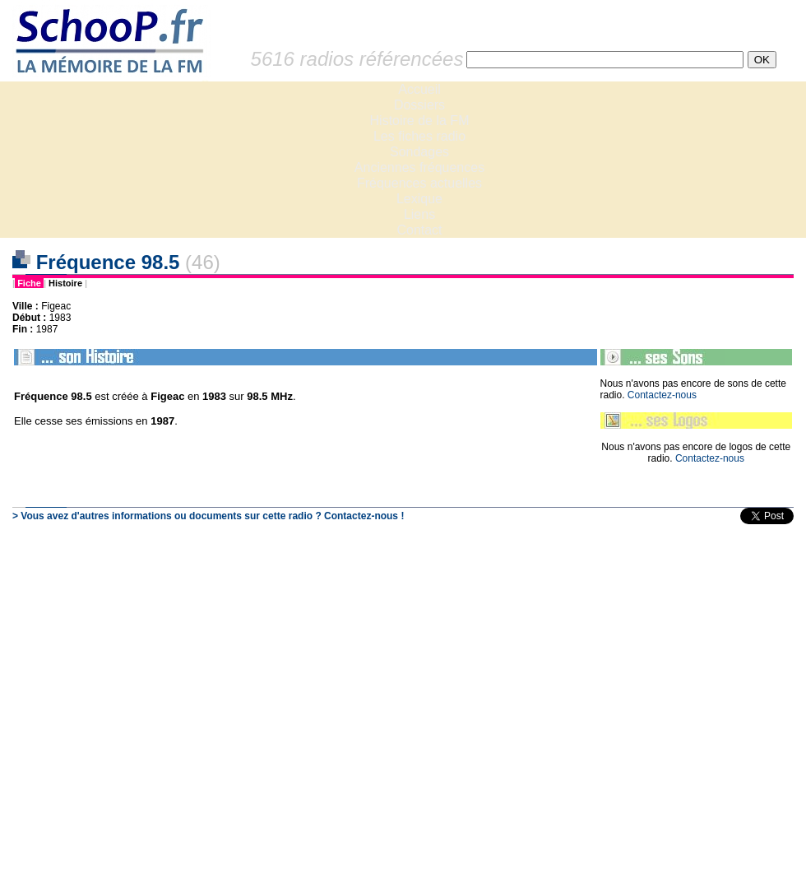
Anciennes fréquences (419, 167)
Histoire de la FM (420, 121)
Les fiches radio (419, 136)
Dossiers (419, 105)
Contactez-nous (662, 395)
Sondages (419, 152)
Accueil (419, 89)
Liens (419, 214)
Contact (419, 230)
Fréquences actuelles (419, 183)
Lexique (419, 199)
